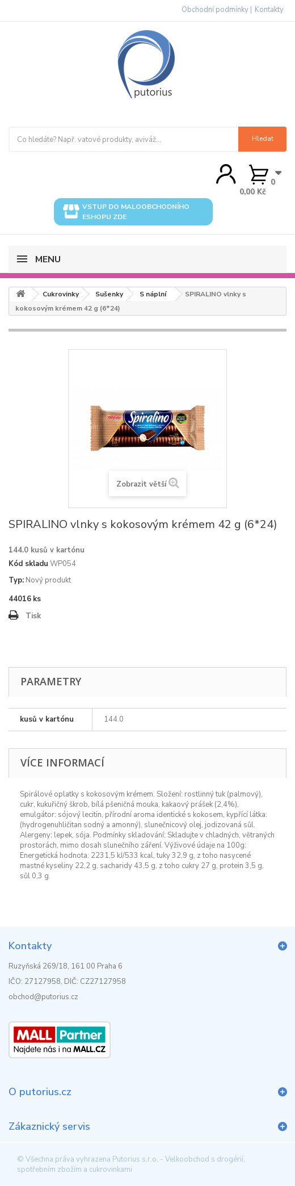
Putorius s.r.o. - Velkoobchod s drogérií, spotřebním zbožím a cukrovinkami (131, 1164)
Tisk (33, 616)
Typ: (16, 580)
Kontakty (269, 10)
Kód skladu (28, 564)
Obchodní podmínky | (217, 10)
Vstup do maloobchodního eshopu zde (126, 211)
